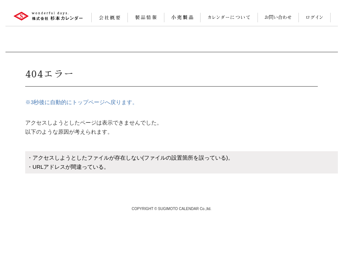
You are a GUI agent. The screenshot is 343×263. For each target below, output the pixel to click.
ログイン (314, 17)
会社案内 (109, 17)
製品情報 (146, 17)
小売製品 (182, 17)
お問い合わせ (278, 17)
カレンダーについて (229, 17)
